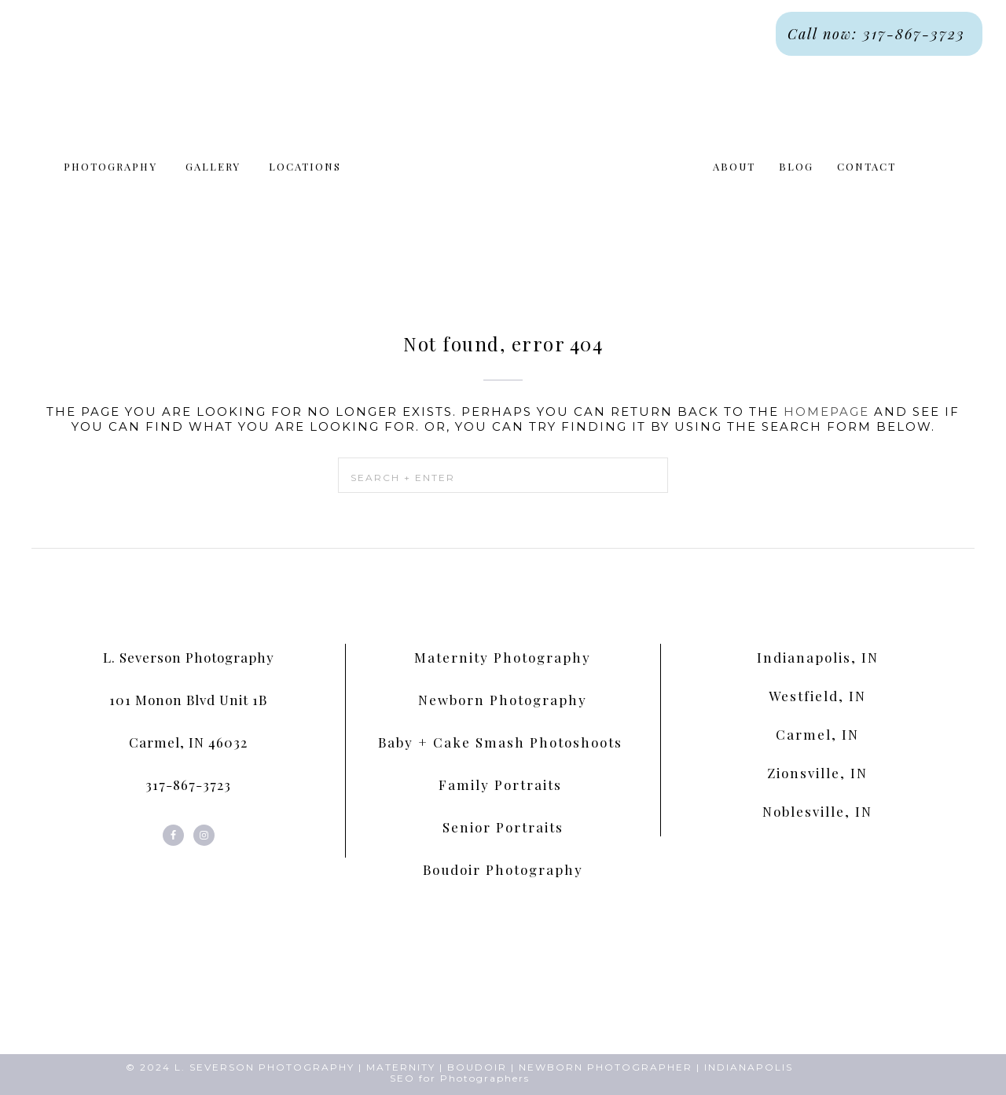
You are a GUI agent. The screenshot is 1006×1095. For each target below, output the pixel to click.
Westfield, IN (817, 695)
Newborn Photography (502, 699)
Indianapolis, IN (818, 657)
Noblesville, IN (817, 811)
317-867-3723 (188, 784)
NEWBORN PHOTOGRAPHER (605, 1067)
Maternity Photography (502, 657)
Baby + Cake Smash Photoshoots (502, 742)
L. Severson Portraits (503, 173)
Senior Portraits (503, 827)
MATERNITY (400, 1067)
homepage (826, 411)
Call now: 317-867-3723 (879, 33)
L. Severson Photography (188, 657)
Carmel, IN (817, 734)
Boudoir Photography (503, 869)
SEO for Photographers (460, 1078)
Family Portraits (503, 784)
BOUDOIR (477, 1067)
